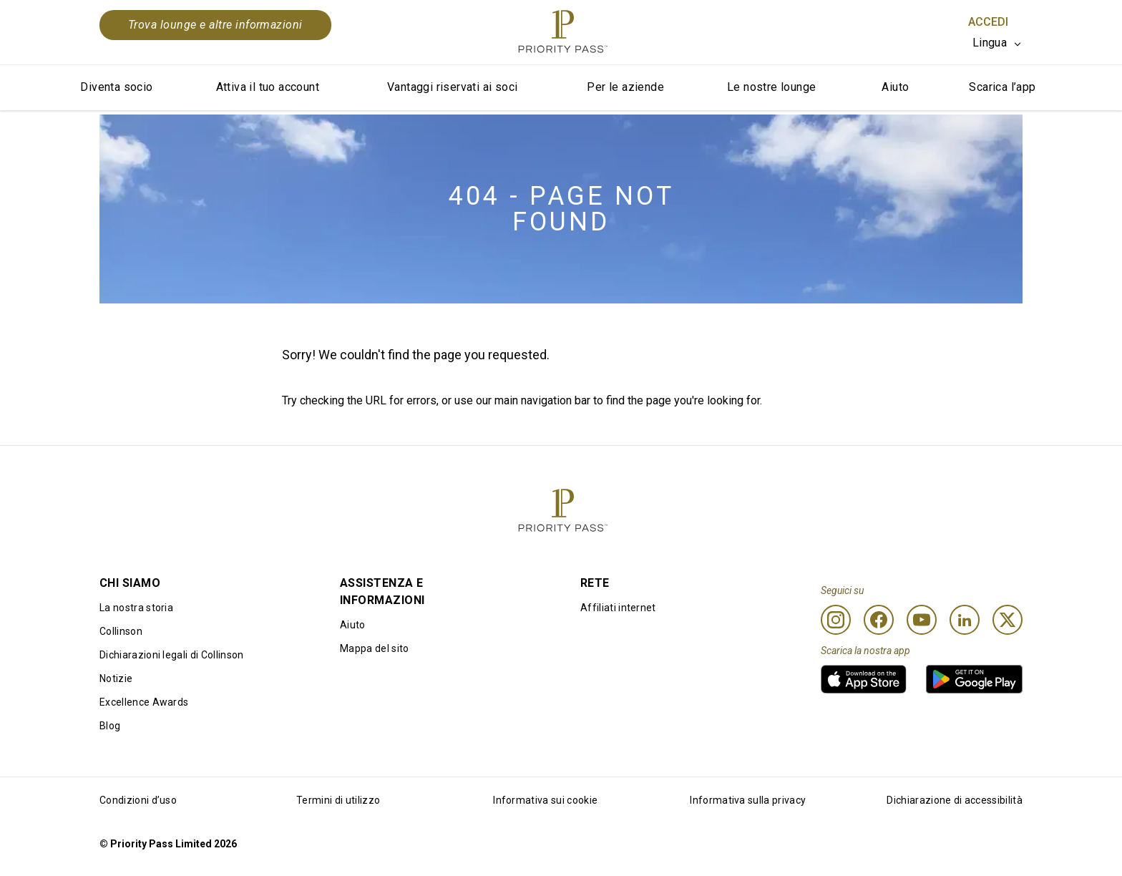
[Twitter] (1007, 620)
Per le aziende (625, 87)
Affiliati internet (618, 607)
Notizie (115, 678)
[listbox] (997, 43)
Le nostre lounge (771, 87)
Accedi (988, 22)
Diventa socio (116, 87)
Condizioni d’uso (138, 800)
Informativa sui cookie (545, 800)
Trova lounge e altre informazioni (215, 24)
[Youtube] (922, 620)
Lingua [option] (989, 42)
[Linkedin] (965, 620)
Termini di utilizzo (338, 800)
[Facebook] (879, 620)
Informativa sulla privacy (748, 800)
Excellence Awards (143, 702)
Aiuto (895, 87)
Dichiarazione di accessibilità (955, 800)
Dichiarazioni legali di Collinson (171, 655)
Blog (109, 725)
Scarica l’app (1002, 87)
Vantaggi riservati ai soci (452, 87)
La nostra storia (136, 607)
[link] (864, 679)
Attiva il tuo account (267, 87)
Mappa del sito (374, 648)
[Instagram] (836, 620)
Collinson (120, 631)
